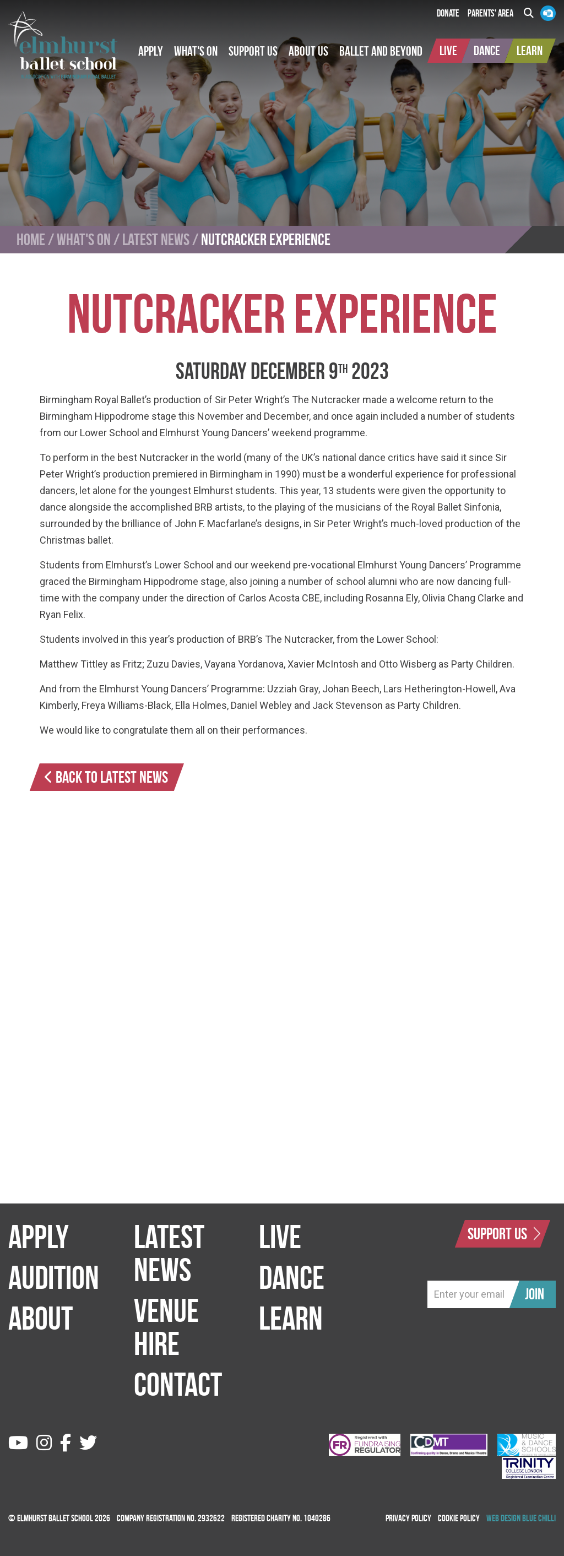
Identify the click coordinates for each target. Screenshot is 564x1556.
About (40, 1318)
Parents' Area (490, 13)
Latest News (155, 239)
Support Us (504, 1233)
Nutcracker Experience (265, 239)
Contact (178, 1384)
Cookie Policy (459, 1518)
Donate (448, 13)
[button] (151, 51)
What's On (84, 239)
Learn (291, 1318)
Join (534, 1294)
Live (280, 1236)
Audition (53, 1277)
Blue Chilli (539, 1518)
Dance (291, 1277)
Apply (38, 1236)
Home (31, 239)
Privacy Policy (408, 1518)
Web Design (503, 1518)
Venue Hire (166, 1327)
